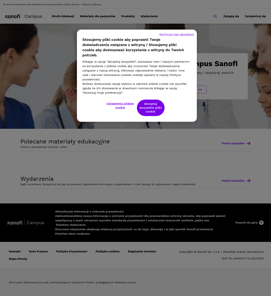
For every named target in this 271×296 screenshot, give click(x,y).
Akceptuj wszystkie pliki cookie (150, 107)
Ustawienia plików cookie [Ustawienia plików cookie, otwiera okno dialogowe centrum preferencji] (120, 105)
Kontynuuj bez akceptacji (176, 34)
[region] (137, 76)
